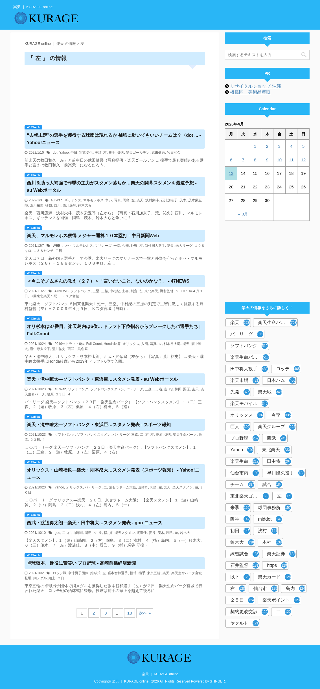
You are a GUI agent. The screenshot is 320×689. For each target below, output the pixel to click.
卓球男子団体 (78, 573)
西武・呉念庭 (77, 349)
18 (129, 613)
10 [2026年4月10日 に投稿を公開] (279, 159)
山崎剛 (78, 533)
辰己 (169, 533)
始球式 (95, 573)
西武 (276, 438)
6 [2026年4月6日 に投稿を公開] (231, 159)
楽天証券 (281, 554)
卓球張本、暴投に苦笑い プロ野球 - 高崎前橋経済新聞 (81, 563)
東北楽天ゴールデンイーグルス (250, 496)
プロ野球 (244, 438)
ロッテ (288, 369)
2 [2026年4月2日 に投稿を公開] (267, 146)
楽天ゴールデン (138, 153)
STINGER (217, 681)
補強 (48, 205)
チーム (242, 484)
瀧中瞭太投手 (40, 349)
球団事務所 (274, 508)
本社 (272, 542)
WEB (56, 246)
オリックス (130, 344)
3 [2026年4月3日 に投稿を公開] (279, 146)
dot (55, 153)
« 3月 (243, 214)
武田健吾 (158, 153)
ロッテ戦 (59, 573)
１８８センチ (43, 251)
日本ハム (281, 380)
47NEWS (61, 291)
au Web (56, 200)
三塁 (96, 291)
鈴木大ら (84, 205)
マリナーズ (103, 246)
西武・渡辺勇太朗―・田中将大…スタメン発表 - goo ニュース (94, 522)
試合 (272, 484)
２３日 (60, 394)
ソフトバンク (80, 291)
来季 (240, 508)
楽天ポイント (281, 600)
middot (270, 519)
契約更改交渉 (249, 612)
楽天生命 (244, 461)
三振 (104, 291)
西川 (57, 205)
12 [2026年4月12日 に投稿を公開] (303, 159)
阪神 (240, 519)
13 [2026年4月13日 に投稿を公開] (231, 173)
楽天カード (274, 577)
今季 (125, 246)
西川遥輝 (69, 205)
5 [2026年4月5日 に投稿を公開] (303, 146)
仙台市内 (244, 473)
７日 (58, 251)
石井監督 (244, 565)
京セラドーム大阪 (122, 487)
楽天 (120, 153)
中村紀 (115, 291)
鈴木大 (185, 533)
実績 (98, 153)
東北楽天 (151, 291)
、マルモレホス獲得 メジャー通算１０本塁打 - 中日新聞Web (93, 235)
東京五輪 (154, 573)
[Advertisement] (115, 93)
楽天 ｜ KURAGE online (160, 674)
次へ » (145, 613)
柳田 (178, 389)
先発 (240, 392)
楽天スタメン (182, 487)
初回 (240, 531)
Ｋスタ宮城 (70, 296)
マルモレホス (93, 200)
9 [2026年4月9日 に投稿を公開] (267, 159)
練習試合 (244, 554)
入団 (144, 344)
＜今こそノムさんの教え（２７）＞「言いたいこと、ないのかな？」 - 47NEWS (108, 281)
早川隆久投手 (285, 473)
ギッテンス (72, 200)
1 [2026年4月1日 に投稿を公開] (255, 146)
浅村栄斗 (152, 200)
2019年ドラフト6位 (69, 344)
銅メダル (40, 578)
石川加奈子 (169, 200)
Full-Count (94, 344)
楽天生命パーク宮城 (186, 573)
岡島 (126, 200)
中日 (74, 153)
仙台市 (265, 588)
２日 (60, 578)
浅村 (267, 531)
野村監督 (167, 291)
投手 (112, 153)
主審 (125, 291)
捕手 (142, 573)
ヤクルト (244, 623)
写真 (117, 200)
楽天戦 (270, 392)
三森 (148, 389)
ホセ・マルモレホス (77, 246)
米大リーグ (184, 246)
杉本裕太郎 (172, 344)
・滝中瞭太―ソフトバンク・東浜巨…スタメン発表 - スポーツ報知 (99, 424)
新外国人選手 (155, 246)
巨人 (240, 427)
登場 (28, 578)
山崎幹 (143, 487)
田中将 (279, 461)
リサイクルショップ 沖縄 (255, 86)
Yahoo (64, 153)
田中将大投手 (249, 369)
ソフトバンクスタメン (107, 389)
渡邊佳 (142, 533)
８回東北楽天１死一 (45, 296)
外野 (134, 246)
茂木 (182, 200)
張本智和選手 (118, 573)
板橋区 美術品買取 (250, 92)
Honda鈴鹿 (112, 344)
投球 (133, 573)
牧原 (50, 394)
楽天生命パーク (185, 435)
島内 (295, 588)
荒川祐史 (36, 205)
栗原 (186, 389)
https (277, 565)
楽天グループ (276, 427)
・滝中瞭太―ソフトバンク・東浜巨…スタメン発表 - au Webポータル (102, 379)
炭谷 (152, 533)
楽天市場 (244, 380)
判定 (134, 291)
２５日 (242, 600)
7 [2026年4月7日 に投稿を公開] (243, 159)
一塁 (116, 246)
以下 (240, 577)
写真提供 (86, 153)
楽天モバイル (249, 403)
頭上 (52, 578)
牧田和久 (174, 153)
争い (108, 200)
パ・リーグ (134, 389)
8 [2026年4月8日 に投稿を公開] (255, 159)
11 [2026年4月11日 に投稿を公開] (291, 159)
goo (57, 533)
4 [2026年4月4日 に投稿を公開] (291, 146)
